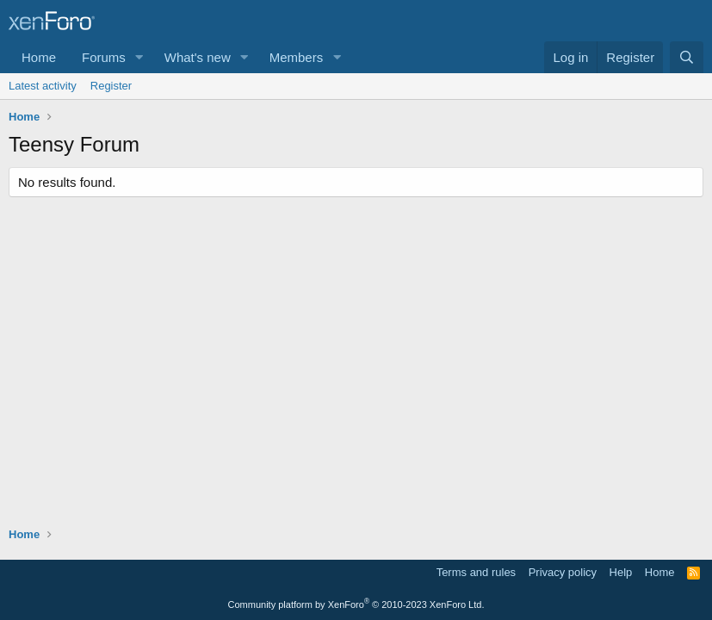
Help (621, 572)
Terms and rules (476, 572)
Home (39, 57)
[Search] (686, 57)
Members (296, 57)
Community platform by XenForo (356, 604)
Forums (104, 57)
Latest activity (43, 85)
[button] (139, 57)
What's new (197, 57)
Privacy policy (563, 572)
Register (111, 85)
